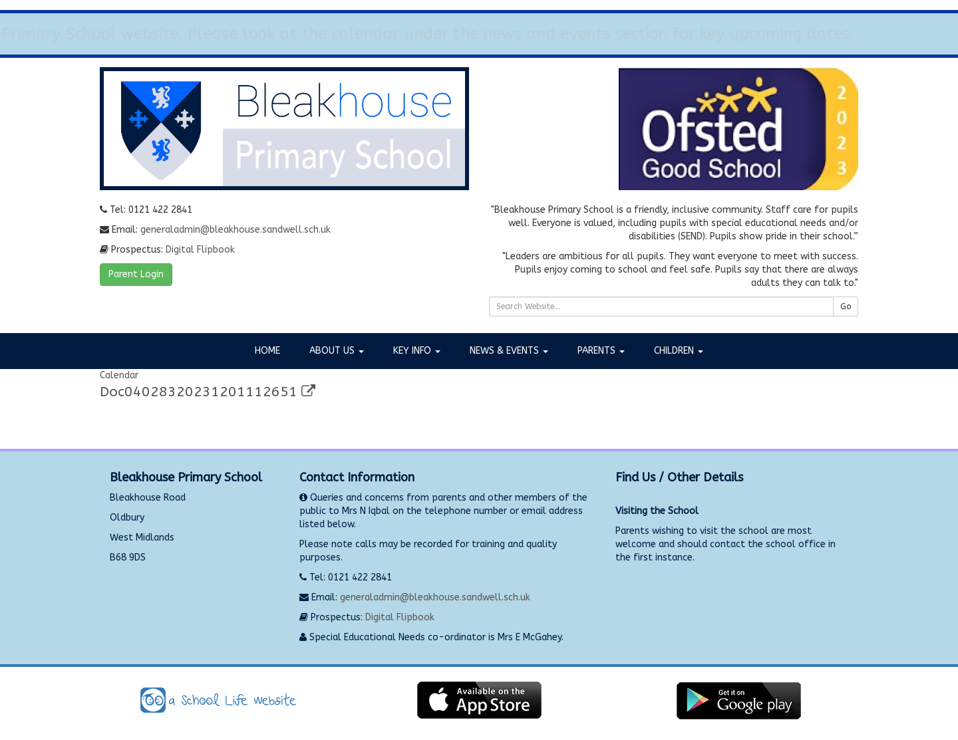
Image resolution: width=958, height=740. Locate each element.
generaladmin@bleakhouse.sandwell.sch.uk (235, 229)
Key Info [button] (416, 350)
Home (267, 350)
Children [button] (678, 350)
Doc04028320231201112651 (207, 392)
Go (845, 306)
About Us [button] (336, 350)
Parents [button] (601, 350)
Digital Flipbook (200, 249)
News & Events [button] (509, 350)
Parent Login (136, 274)
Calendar (119, 375)
